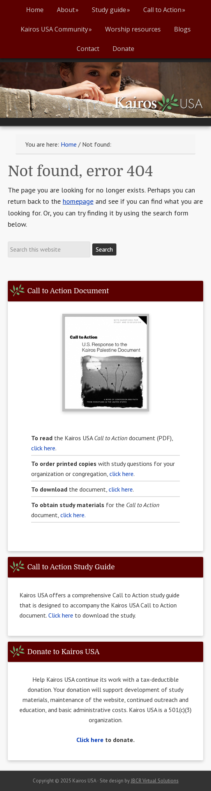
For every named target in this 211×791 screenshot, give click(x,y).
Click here (61, 615)
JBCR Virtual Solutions (155, 780)
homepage (78, 201)
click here (43, 448)
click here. (73, 515)
